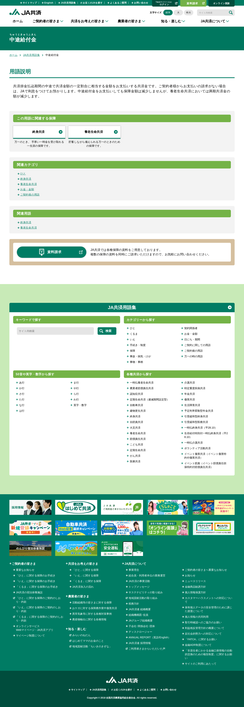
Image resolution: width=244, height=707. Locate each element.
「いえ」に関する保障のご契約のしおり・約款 (38, 609)
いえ (132, 339)
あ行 (21, 382)
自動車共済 (136, 405)
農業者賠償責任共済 (142, 388)
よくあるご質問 (118, 3)
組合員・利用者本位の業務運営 (147, 575)
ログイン (164, 3)
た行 (21, 399)
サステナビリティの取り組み (146, 592)
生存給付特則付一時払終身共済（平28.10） (206, 435)
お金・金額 (27, 189)
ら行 (76, 393)
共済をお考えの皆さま (83, 563)
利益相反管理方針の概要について (204, 628)
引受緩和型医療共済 (196, 421)
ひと (23, 173)
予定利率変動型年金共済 (198, 410)
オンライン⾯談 (221, 3)
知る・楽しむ (77, 629)
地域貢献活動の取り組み (143, 597)
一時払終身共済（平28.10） (200, 427)
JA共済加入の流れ (83, 586)
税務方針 (134, 603)
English (48, 3)
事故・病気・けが (140, 356)
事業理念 (134, 569)
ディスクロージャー (140, 631)
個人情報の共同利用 (197, 616)
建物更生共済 (138, 410)
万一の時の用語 (193, 356)
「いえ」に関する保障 (85, 575)
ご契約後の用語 (30, 194)
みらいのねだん (81, 635)
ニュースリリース (195, 581)
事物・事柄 (136, 361)
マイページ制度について (30, 635)
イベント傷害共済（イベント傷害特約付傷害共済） (205, 455)
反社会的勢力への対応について (203, 633)
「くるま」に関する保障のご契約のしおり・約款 (39, 618)
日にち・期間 (192, 339)
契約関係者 (190, 328)
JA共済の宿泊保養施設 (29, 592)
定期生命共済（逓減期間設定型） (149, 399)
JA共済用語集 (68, 3)
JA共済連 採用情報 (140, 643)
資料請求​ (192, 3)
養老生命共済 (93, 131)
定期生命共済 (138, 450)
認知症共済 (136, 393)
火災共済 (135, 427)
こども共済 (136, 444)
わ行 (76, 399)
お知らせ (190, 575)
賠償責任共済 (138, 438)
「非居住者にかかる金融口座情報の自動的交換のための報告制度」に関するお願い (208, 654)
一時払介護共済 (193, 442)
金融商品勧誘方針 (195, 586)
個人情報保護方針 (195, 592)
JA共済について (135, 563)
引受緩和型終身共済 (196, 416)
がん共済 (135, 455)
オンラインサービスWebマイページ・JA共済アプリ (34, 628)
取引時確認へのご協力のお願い (203, 622)
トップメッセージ (139, 586)
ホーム (18, 21)
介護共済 (189, 382)
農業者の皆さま (78, 596)
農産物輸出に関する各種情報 (89, 619)
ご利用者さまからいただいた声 (147, 648)
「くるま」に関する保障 (86, 581)
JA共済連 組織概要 (140, 609)
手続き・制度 (138, 345)
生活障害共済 (192, 405)
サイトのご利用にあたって (200, 663)
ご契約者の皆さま (24, 563)
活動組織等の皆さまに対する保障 (92, 602)
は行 (21, 410)
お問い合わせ (141, 3)
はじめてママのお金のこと (88, 640)
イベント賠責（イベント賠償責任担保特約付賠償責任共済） (205, 465)
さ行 (21, 393)
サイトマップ (30, 3)
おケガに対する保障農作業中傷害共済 (94, 608)
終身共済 (38, 131)
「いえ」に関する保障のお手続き (35, 581)
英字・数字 (80, 405)
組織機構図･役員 (138, 614)
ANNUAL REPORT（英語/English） (150, 637)
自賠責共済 (136, 421)
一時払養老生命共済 (142, 382)
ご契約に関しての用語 (197, 345)
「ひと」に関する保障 (85, 569)
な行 (21, 405)
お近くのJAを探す (92, 3)
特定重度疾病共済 (194, 388)
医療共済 (135, 461)
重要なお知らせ (25, 569)
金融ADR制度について (198, 644)
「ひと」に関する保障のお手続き (35, 575)
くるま (134, 333)
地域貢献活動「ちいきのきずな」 (92, 646)
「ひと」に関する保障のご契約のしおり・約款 (38, 599)
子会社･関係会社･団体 (142, 626)
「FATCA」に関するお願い (201, 639)
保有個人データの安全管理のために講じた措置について (208, 609)
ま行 (76, 382)
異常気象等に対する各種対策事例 (92, 613)
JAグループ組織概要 (141, 620)
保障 (132, 350)
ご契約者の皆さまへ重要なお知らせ (206, 569)
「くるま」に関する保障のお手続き (37, 586)
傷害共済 (189, 399)
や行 (76, 388)
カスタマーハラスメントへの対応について (208, 599)
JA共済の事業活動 (139, 581)
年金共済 (189, 393)
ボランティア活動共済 (197, 448)
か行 (21, 388)
